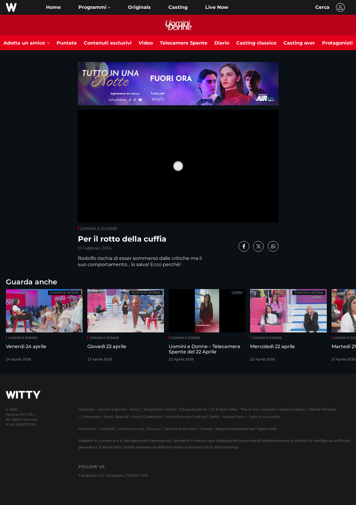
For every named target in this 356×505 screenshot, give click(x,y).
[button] (94, 7)
